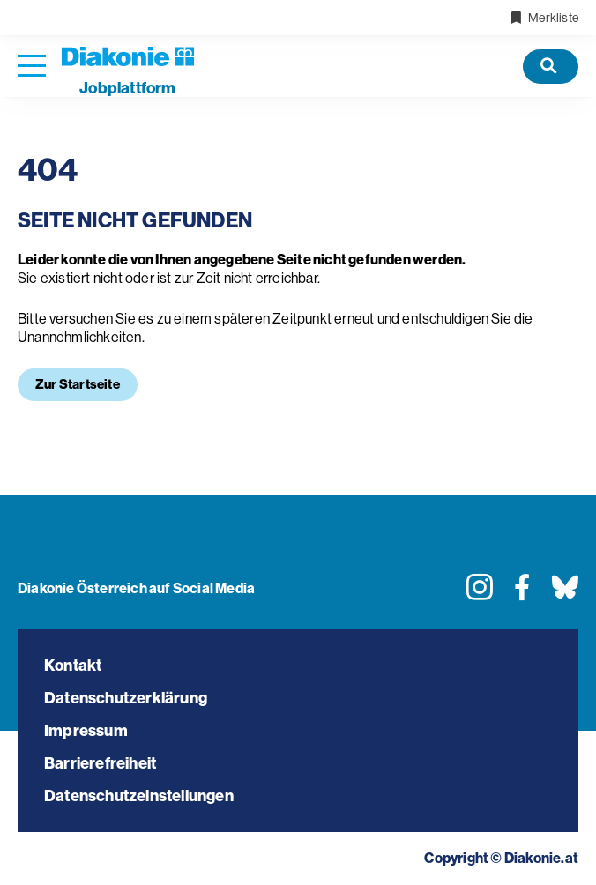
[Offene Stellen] (550, 66)
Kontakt (72, 665)
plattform (127, 88)
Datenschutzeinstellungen (139, 796)
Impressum (86, 730)
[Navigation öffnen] (32, 67)
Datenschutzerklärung (125, 698)
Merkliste (544, 18)
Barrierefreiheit (100, 763)
